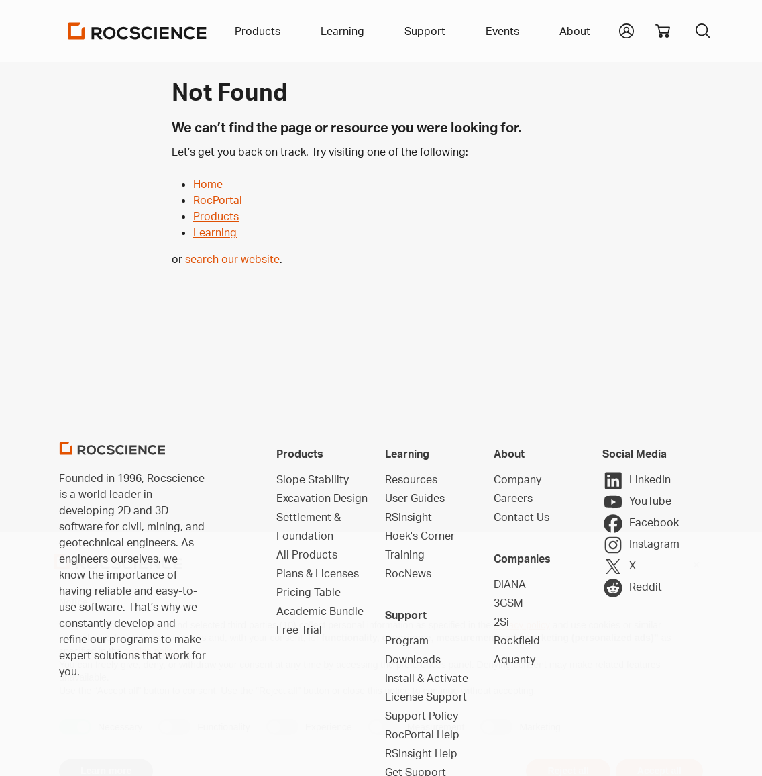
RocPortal (217, 200)
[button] (626, 29)
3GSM (508, 603)
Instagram (640, 545)
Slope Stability (312, 479)
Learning (215, 232)
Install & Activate (426, 678)
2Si (501, 621)
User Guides (415, 498)
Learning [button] (342, 31)
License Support (426, 697)
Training (405, 554)
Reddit (632, 588)
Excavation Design (322, 498)
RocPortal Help (422, 734)
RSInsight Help (421, 753)
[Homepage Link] (137, 31)
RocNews (408, 573)
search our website (232, 259)
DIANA (510, 584)
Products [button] (257, 31)
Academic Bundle (320, 611)
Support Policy (421, 715)
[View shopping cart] (663, 31)
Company (517, 479)
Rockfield (517, 640)
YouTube (636, 502)
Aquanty (514, 659)
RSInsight (408, 517)
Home (208, 184)
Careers (513, 498)
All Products (306, 554)
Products (216, 216)
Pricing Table (308, 592)
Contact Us (521, 517)
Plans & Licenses (317, 573)
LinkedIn (636, 480)
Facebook (640, 523)
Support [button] (424, 31)
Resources (411, 479)
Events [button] (502, 31)
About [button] (574, 31)
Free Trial (299, 629)
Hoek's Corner (420, 535)
